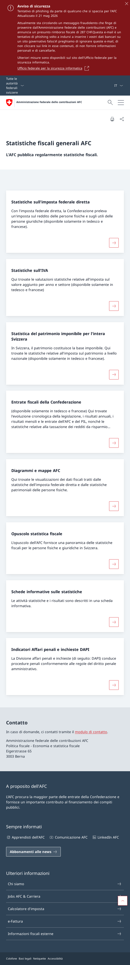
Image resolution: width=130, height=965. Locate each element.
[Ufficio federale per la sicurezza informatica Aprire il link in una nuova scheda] (54, 68)
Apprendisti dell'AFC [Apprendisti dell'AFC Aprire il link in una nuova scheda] (25, 837)
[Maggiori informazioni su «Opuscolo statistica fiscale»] (114, 564)
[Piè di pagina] (65, 958)
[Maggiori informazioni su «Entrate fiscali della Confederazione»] (114, 443)
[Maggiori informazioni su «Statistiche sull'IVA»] (114, 306)
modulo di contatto (91, 731)
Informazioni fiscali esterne (65, 933)
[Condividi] (122, 119)
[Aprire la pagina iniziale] (44, 102)
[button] (122, 901)
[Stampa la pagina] (112, 119)
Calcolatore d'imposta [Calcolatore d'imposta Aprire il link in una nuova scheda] (65, 908)
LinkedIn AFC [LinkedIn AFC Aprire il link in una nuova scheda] (105, 837)
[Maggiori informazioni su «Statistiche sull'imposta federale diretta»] (114, 243)
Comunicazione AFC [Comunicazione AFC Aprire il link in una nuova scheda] (68, 837)
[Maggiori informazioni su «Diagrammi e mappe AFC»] (114, 506)
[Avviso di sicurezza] (65, 37)
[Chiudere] (126, 3)
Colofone (11, 958)
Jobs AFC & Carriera (65, 896)
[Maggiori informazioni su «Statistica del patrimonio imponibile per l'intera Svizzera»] (114, 374)
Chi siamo (65, 883)
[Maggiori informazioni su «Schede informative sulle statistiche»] (114, 622)
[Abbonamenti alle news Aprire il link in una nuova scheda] (33, 852)
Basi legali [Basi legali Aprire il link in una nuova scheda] (25, 958)
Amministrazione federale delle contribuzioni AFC (49, 102)
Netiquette (39, 958)
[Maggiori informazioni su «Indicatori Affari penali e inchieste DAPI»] (114, 685)
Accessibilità (55, 958)
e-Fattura (65, 921)
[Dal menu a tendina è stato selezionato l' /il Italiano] (118, 85)
